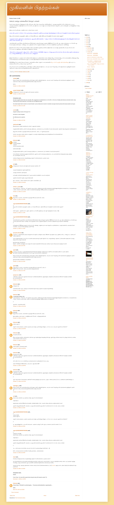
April (88, 78)
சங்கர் (14, 457)
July (88, 72)
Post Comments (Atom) (20, 497)
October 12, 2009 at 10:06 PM (19, 365)
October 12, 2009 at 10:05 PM (19, 348)
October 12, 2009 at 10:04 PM (19, 340)
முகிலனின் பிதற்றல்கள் (34, 7)
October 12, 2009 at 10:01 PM (19, 306)
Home (45, 495)
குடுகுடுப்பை (16, 274)
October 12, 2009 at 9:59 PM (19, 290)
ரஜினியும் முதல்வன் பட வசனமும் (89, 154)
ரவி (14, 164)
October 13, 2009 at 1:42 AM (19, 407)
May (88, 76)
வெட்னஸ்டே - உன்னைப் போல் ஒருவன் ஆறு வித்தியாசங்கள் (94, 61)
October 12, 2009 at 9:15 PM (19, 261)
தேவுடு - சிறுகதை (91, 66)
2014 (87, 37)
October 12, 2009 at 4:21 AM (19, 105)
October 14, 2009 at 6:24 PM (19, 426)
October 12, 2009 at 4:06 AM (19, 86)
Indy (14, 195)
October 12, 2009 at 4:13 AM (19, 93)
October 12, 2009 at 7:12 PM (19, 228)
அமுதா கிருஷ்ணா (17, 90)
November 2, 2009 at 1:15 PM (19, 479)
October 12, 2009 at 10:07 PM (19, 381)
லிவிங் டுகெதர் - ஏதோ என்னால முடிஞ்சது (89, 116)
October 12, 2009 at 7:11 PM (19, 212)
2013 (87, 39)
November (89, 50)
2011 (87, 42)
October (89, 51)
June (88, 74)
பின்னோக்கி (15, 124)
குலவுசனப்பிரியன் (17, 232)
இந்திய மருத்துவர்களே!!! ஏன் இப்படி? (89, 96)
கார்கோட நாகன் (16, 186)
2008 (87, 82)
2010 (87, 44)
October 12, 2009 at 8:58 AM (19, 136)
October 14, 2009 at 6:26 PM (19, 452)
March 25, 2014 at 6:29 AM (18, 489)
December (89, 48)
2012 (87, 41)
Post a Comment (15, 492)
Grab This (87, 88)
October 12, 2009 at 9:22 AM (19, 159)
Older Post (77, 495)
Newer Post (12, 495)
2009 (87, 46)
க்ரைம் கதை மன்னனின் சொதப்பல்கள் (95, 59)
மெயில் (53, 465)
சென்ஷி (15, 78)
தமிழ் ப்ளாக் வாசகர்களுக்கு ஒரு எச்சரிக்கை (89, 234)
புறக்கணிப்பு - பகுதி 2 (89, 193)
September (89, 69)
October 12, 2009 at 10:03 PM (19, 328)
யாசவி (14, 110)
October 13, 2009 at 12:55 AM (19, 391)
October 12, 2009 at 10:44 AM (19, 182)
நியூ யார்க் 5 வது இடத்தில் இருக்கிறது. (60, 62)
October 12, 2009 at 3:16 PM (19, 199)
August (89, 71)
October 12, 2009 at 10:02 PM (19, 318)
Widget (90, 88)
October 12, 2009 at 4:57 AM (19, 120)
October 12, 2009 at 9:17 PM (19, 270)
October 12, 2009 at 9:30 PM (19, 279)
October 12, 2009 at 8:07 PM (19, 245)
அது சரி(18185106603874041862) (20, 203)
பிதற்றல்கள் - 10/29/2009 (92, 53)
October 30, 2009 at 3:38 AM (19, 468)
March (88, 80)
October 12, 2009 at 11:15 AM (19, 191)
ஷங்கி (14, 249)
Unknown (15, 140)
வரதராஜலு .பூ (16, 385)
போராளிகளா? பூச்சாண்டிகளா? (89, 136)
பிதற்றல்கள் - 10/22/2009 (92, 55)
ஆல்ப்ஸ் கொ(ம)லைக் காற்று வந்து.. (95, 57)
